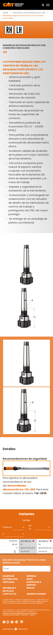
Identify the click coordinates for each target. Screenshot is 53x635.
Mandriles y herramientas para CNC (29, 12)
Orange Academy (36, 593)
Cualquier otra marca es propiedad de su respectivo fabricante (20, 613)
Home (5, 12)
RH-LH (30, 527)
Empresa (31, 576)
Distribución (10, 579)
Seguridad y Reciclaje (9, 589)
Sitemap (32, 615)
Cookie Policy (24, 615)
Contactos (9, 593)
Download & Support (34, 583)
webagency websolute (15, 629)
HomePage (8, 576)
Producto (7, 527)
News (30, 579)
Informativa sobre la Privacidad (11, 615)
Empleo (31, 588)
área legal (9, 582)
